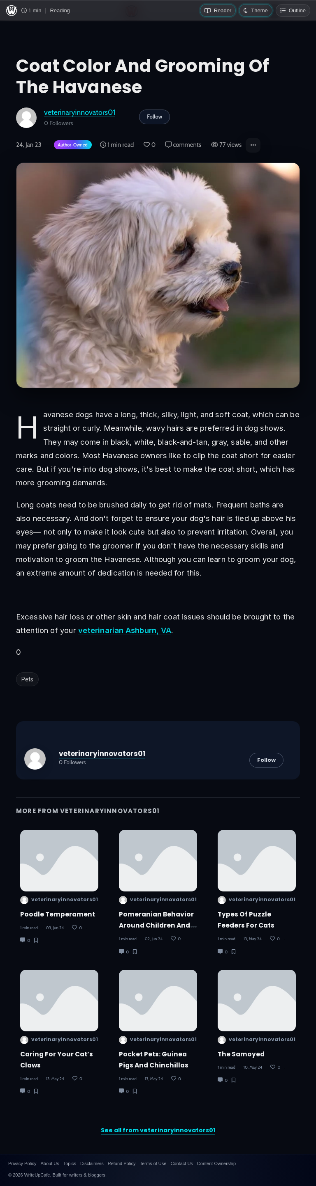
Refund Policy (122, 1163)
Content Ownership (216, 1163)
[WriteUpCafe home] (11, 10)
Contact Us (181, 1163)
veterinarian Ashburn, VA (124, 630)
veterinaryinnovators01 (79, 112)
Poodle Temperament (57, 914)
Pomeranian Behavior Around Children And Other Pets (156, 925)
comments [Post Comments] (183, 145)
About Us (49, 1163)
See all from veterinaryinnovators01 (158, 1130)
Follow (154, 116)
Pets (27, 679)
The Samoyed (241, 1054)
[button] (253, 145)
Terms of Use (153, 1163)
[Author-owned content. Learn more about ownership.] (71, 145)
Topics (69, 1163)
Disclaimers (92, 1163)
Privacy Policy (22, 1163)
